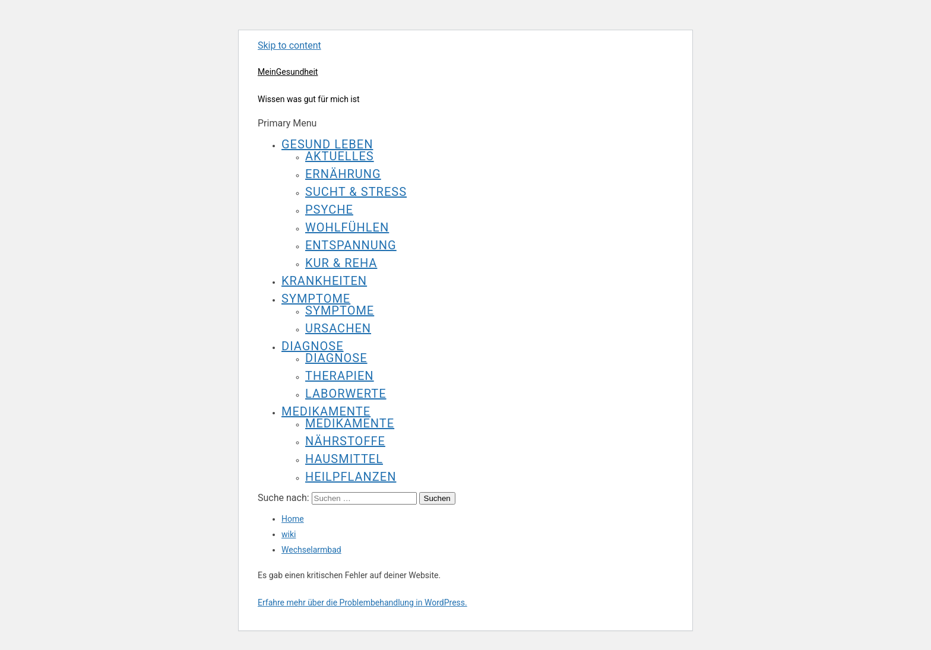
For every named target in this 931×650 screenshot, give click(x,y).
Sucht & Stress (356, 192)
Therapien (339, 376)
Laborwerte (346, 393)
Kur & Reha (341, 263)
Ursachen (338, 328)
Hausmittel (344, 459)
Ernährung (343, 174)
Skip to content (289, 45)
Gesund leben (327, 144)
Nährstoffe (345, 441)
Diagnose (312, 346)
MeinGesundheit (288, 72)
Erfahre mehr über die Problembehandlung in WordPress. (362, 602)
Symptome (315, 298)
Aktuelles (339, 156)
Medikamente (325, 411)
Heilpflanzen (350, 477)
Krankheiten (324, 281)
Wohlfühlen (347, 227)
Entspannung (351, 245)
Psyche (329, 209)
